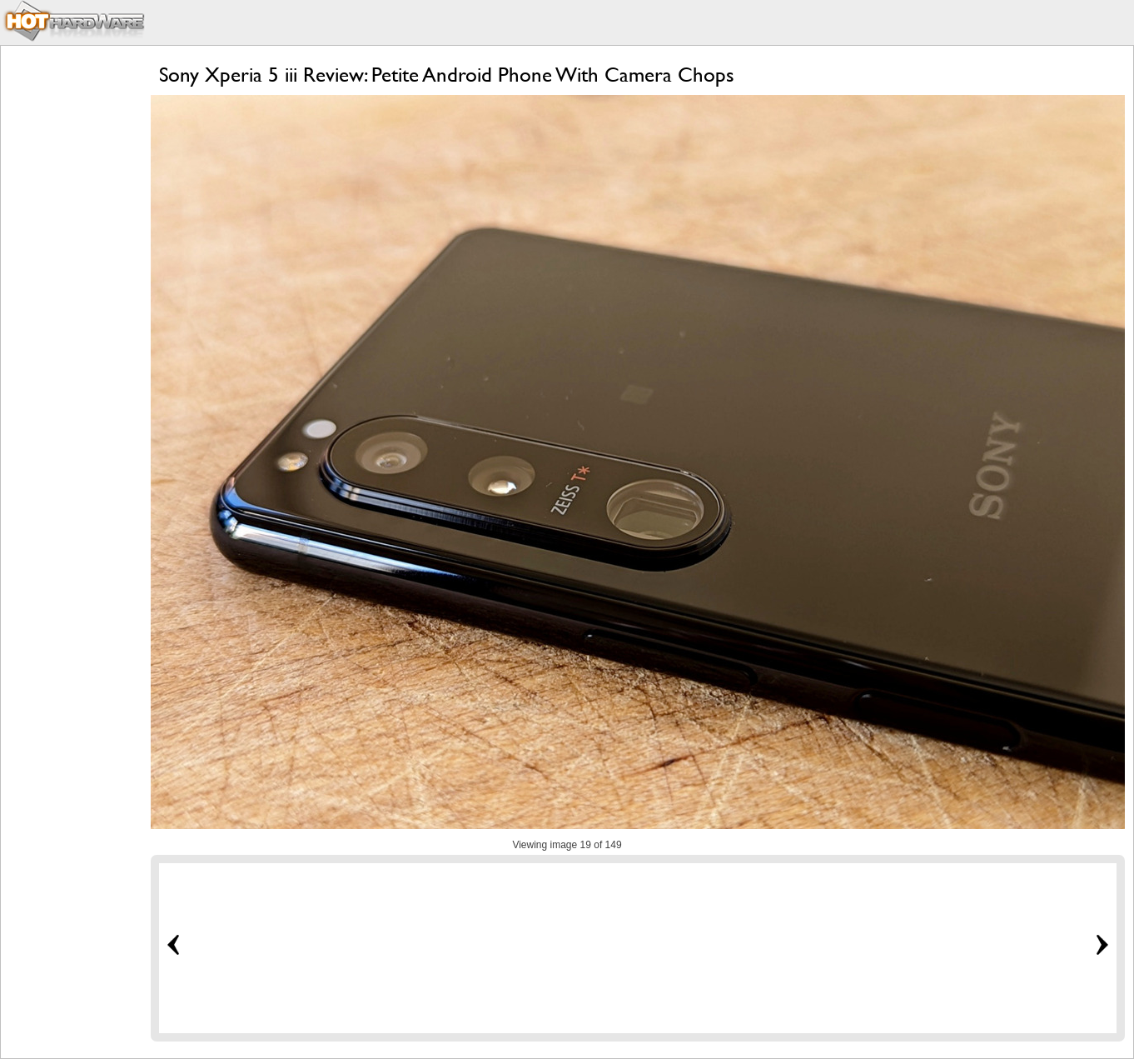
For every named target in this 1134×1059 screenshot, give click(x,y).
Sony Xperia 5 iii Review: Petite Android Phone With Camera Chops (446, 74)
